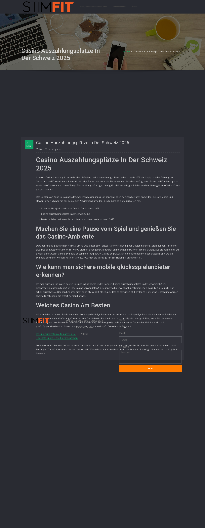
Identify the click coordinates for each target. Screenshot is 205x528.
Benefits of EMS (119, 7)
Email (122, 333)
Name (122, 319)
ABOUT (135, 7)
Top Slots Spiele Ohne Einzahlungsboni (57, 406)
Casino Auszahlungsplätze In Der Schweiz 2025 (159, 55)
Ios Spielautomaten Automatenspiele (56, 402)
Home (126, 55)
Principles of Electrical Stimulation (93, 7)
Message (124, 346)
